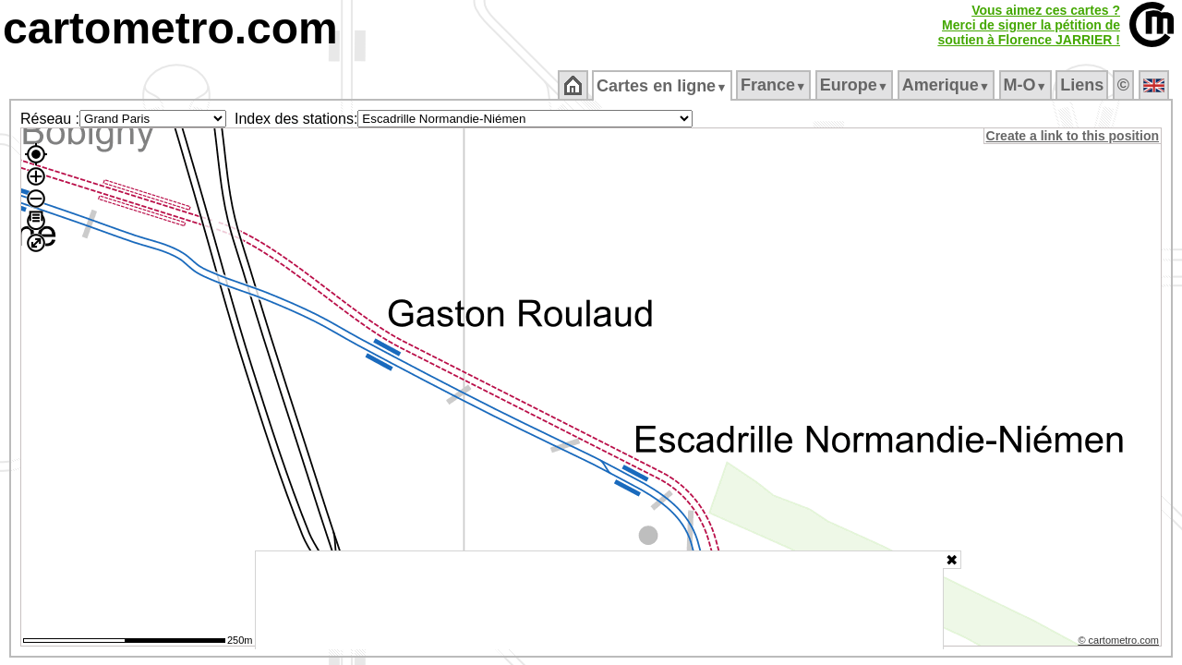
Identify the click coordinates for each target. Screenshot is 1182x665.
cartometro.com (170, 28)
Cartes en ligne (663, 86)
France (774, 85)
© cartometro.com (1120, 642)
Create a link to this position (1073, 135)
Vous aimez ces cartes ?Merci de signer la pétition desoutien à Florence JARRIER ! (1028, 25)
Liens (1083, 85)
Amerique (947, 85)
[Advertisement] (599, 600)
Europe (855, 85)
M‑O (1026, 85)
